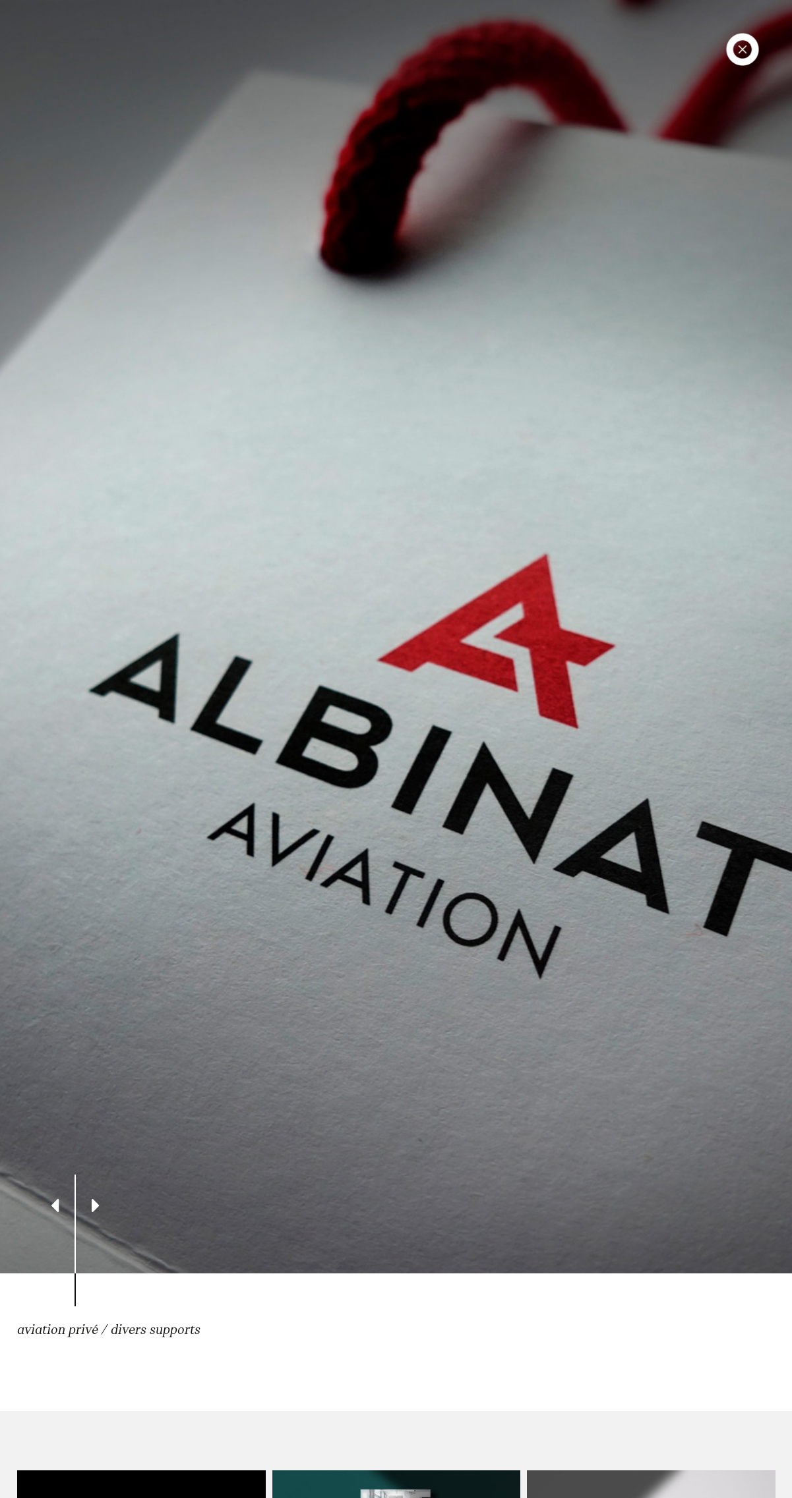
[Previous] (55, 1205)
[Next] (96, 1205)
